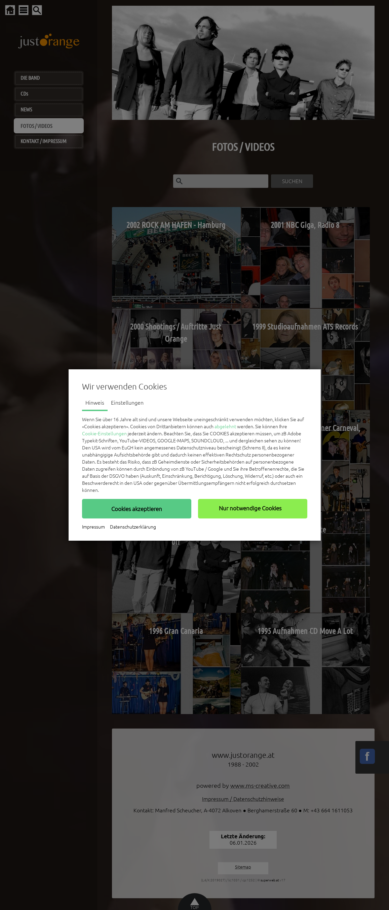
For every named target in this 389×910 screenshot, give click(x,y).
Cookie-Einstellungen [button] (104, 433)
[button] (136, 508)
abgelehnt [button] (225, 426)
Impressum (93, 527)
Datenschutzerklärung (133, 527)
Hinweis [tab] (94, 403)
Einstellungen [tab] (127, 403)
